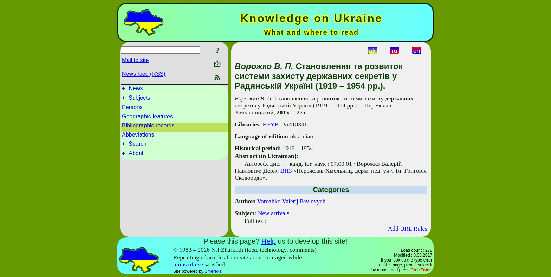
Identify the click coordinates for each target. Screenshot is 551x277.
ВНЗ (286, 170)
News (136, 89)
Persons (132, 109)
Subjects (139, 100)
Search (138, 147)
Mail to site (135, 60)
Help (268, 241)
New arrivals (273, 213)
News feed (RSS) (144, 74)
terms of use (188, 264)
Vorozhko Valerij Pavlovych (291, 201)
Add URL (400, 228)
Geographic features (147, 118)
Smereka (213, 271)
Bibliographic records (148, 128)
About (136, 157)
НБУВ (270, 124)
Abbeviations (138, 137)
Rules (420, 228)
